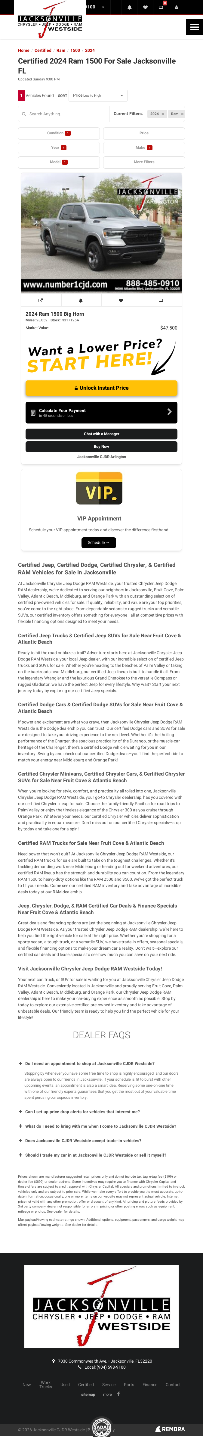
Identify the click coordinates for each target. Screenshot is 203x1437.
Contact (173, 1385)
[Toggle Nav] (194, 27)
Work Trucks (45, 1385)
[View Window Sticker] (41, 300)
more (107, 1394)
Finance (150, 1385)
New (27, 1385)
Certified (86, 1385)
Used (65, 1385)
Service (108, 1385)
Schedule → (99, 542)
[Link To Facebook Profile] (119, 1394)
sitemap (88, 1394)
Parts (129, 1385)
